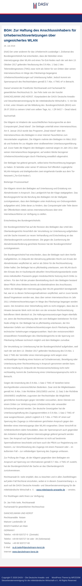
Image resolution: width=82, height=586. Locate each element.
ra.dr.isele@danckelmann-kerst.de (28, 547)
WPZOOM (75, 577)
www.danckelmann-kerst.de (25, 551)
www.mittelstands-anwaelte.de (50, 489)
